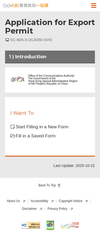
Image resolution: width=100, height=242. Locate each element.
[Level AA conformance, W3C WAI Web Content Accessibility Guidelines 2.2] (30, 225)
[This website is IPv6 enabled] (50, 225)
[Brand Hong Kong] (69, 225)
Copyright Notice (71, 201)
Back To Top (47, 185)
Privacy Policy (57, 209)
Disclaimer (29, 209)
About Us (13, 201)
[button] (83, 5)
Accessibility (39, 201)
